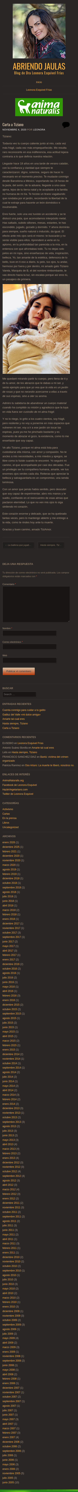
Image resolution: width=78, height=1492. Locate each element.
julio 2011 (7, 1225)
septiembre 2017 (11, 937)
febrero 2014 (9, 1099)
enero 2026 (8, 842)
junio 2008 (8, 1365)
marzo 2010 (9, 1297)
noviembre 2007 (11, 1392)
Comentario (9, 584)
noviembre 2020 (11, 860)
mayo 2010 (8, 1288)
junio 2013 (8, 1135)
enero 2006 (8, 1469)
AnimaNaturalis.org (13, 780)
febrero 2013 (9, 1153)
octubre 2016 (9, 968)
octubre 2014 (9, 1063)
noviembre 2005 (11, 1473)
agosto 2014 (9, 1072)
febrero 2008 (9, 1378)
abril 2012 (8, 1184)
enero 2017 (8, 959)
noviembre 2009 (11, 1315)
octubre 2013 (9, 1117)
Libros (5, 822)
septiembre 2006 (11, 1451)
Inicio (39, 82)
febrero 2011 (9, 1248)
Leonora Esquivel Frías (39, 89)
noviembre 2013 (11, 1112)
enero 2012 (8, 1198)
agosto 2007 (9, 1405)
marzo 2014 (9, 1094)
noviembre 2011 (11, 1207)
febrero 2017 (9, 955)
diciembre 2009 (11, 1311)
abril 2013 (8, 1144)
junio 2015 (8, 1027)
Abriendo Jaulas (39, 66)
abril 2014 (8, 1090)
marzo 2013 (9, 1148)
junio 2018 (8, 901)
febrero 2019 (9, 874)
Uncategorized (10, 827)
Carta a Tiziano (10, 728)
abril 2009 (8, 1342)
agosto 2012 (9, 1180)
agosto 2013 (9, 1126)
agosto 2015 (9, 1018)
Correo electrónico (12, 642)
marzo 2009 (9, 1347)
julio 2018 (7, 896)
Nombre (7, 628)
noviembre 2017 (11, 928)
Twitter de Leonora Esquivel (17, 793)
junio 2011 (8, 1230)
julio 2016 (7, 977)
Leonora (39, 129)
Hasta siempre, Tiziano (52, 545)
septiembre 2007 (11, 1401)
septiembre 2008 (11, 1360)
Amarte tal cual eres (13, 719)
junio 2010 (8, 1284)
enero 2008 (8, 1383)
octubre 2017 (9, 932)
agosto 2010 (9, 1275)
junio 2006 (8, 1459)
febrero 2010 (9, 1302)
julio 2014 (7, 1076)
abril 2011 (8, 1239)
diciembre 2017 (11, 923)
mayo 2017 (8, 946)
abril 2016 (8, 991)
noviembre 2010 (11, 1261)
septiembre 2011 (11, 1216)
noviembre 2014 (11, 1058)
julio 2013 (7, 1130)
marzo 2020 (9, 865)
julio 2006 (7, 1455)
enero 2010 (8, 1306)
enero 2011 (8, 1252)
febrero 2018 (9, 914)
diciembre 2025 (11, 847)
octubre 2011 (9, 1212)
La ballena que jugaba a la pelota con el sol (19, 545)
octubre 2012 (9, 1171)
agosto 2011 (9, 1221)
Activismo (7, 809)
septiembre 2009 (11, 1324)
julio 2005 (7, 1477)
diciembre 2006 (11, 1441)
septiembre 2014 (11, 1067)
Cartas (6, 813)
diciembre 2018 (11, 878)
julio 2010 (7, 1279)
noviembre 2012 (11, 1166)
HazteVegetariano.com (15, 789)
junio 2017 (8, 941)
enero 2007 (8, 1437)
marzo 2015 (9, 1040)
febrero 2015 (9, 1045)
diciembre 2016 (11, 964)
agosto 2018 (9, 892)
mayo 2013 (8, 1140)
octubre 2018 (9, 883)
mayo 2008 (8, 1369)
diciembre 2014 (11, 1054)
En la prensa (9, 818)
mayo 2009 (8, 1338)
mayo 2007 (8, 1419)
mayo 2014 (8, 1085)
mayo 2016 (8, 986)
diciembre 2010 (11, 1257)
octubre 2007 (9, 1396)
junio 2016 (8, 982)
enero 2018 (8, 919)
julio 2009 (7, 1333)
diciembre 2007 (11, 1387)
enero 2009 (8, 1351)
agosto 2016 (9, 973)
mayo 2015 (8, 1031)
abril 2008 (8, 1374)
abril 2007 (8, 1423)
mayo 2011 (8, 1234)
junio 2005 (8, 1482)
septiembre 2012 (11, 1176)
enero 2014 (8, 1103)
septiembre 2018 (11, 887)
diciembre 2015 (11, 1004)
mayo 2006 (8, 1464)
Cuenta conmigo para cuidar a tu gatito (24, 710)
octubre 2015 (9, 1009)
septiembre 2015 (11, 1013)
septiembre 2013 (11, 1122)
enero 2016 (8, 1000)
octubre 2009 (9, 1320)
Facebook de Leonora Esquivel (19, 785)
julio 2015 (7, 1022)
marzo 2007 (9, 1428)
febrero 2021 (9, 851)
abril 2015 (8, 1036)
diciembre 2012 (11, 1162)
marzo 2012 (9, 1189)
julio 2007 (7, 1410)
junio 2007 (8, 1414)
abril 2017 (8, 950)
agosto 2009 (9, 1329)
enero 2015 (8, 1049)
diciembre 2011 (11, 1202)
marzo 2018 (9, 910)
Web (4, 655)
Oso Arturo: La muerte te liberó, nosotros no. (49, 765)
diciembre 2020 (11, 855)
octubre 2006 (9, 1446)
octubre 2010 (9, 1266)
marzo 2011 (9, 1243)
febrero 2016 (9, 995)
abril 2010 (8, 1293)
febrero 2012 (9, 1194)
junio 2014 (8, 1081)
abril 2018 (8, 905)
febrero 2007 (9, 1432)
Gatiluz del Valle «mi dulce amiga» (21, 714)
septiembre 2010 (11, 1270)
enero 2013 (8, 1158)
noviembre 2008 (11, 1356)
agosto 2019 (9, 869)
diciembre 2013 (11, 1108)
